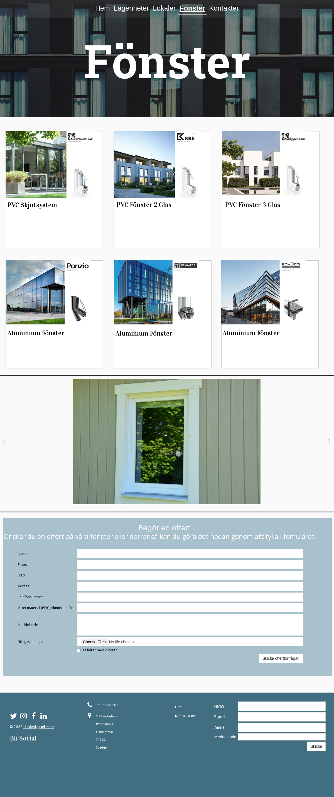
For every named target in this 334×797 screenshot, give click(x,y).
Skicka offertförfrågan (280, 658)
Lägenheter (131, 8)
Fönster (192, 8)
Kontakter (224, 8)
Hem (102, 8)
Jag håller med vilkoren (97, 650)
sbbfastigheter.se (38, 727)
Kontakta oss (186, 716)
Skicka (316, 746)
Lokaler (164, 8)
